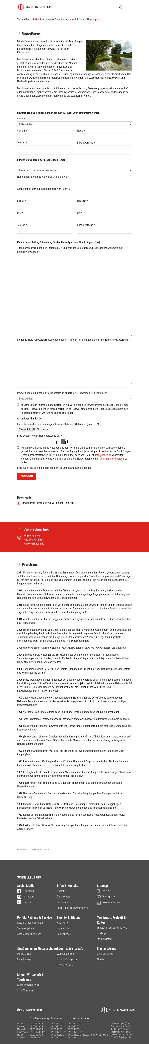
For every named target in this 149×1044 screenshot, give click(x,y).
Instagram (25, 896)
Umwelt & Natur (76, 19)
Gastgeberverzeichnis (28, 984)
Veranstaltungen (108, 902)
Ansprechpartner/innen (29, 934)
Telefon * (22, 142)
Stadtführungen (25, 990)
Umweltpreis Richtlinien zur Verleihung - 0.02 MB (45, 502)
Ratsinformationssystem (30, 922)
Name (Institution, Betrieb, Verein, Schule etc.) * (43, 176)
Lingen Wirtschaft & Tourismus (30, 977)
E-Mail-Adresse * (86, 142)
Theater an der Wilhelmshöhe (112, 927)
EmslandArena (106, 949)
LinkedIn (24, 902)
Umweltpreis (94, 19)
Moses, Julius (24, 953)
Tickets (100, 959)
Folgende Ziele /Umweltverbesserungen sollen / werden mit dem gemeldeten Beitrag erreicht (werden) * (73, 339)
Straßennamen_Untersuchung (34, 949)
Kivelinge (101, 933)
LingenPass (63, 928)
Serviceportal (106, 896)
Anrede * (22, 118)
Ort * (79, 213)
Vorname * (23, 130)
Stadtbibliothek (105, 939)
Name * (81, 130)
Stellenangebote (25, 928)
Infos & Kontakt (67, 886)
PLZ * (20, 213)
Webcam (104, 890)
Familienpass (64, 934)
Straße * (21, 200)
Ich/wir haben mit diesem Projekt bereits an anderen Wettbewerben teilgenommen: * (63, 393)
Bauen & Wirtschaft (55, 19)
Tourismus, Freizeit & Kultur (111, 919)
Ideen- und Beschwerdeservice (72, 907)
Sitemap (102, 886)
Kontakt (61, 890)
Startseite (37, 19)
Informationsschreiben (112, 458)
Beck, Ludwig (24, 959)
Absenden (27, 476)
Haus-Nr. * (82, 200)
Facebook (25, 891)
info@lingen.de (103, 455)
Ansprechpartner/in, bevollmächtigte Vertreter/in (43, 188)
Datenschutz (63, 896)
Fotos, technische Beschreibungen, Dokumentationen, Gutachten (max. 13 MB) (59, 424)
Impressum (63, 902)
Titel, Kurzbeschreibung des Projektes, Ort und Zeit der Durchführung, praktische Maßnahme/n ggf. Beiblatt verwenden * (70, 249)
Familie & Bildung (69, 917)
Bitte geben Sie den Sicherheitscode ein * (39, 435)
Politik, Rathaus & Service (34, 917)
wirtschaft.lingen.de (67, 959)
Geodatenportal (65, 965)
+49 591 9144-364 (34, 539)
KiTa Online (62, 922)
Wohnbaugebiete (65, 953)
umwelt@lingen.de (34, 543)
